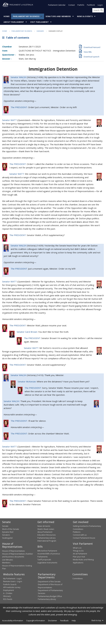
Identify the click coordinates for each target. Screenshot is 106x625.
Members (6, 563)
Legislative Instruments (47, 563)
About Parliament (14, 22)
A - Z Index (7, 593)
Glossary (7, 596)
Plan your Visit (79, 557)
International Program (46, 541)
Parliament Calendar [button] (57, 5)
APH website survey (11, 588)
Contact (71, 5)
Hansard (40, 31)
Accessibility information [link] (12, 621)
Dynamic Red (7, 532)
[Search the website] (98, 11)
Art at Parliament (80, 554)
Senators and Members (58, 17)
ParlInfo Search (9, 585)
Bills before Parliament (47, 551)
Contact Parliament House (84, 538)
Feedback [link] (64, 621)
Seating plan (7, 538)
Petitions (77, 532)
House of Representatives (13, 551)
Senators (6, 535)
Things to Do (78, 551)
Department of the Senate (49, 582)
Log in (100, 5)
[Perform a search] (102, 11)
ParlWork (91, 5)
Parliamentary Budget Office (50, 597)
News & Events (85, 17)
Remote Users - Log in (12, 582)
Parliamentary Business (26, 17)
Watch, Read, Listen (45, 529)
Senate (5, 526)
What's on (77, 548)
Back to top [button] (98, 621)
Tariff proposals (44, 560)
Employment (8, 590)
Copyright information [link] (35, 621)
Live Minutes (7, 560)
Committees (77, 579)
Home (7, 17)
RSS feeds (7, 599)
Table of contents (15, 38)
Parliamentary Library (46, 538)
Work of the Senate (10, 529)
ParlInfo (80, 5)
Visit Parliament (39, 22)
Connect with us (80, 535)
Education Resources (46, 535)
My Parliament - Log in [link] (12, 579)
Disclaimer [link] (52, 621)
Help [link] (74, 621)
